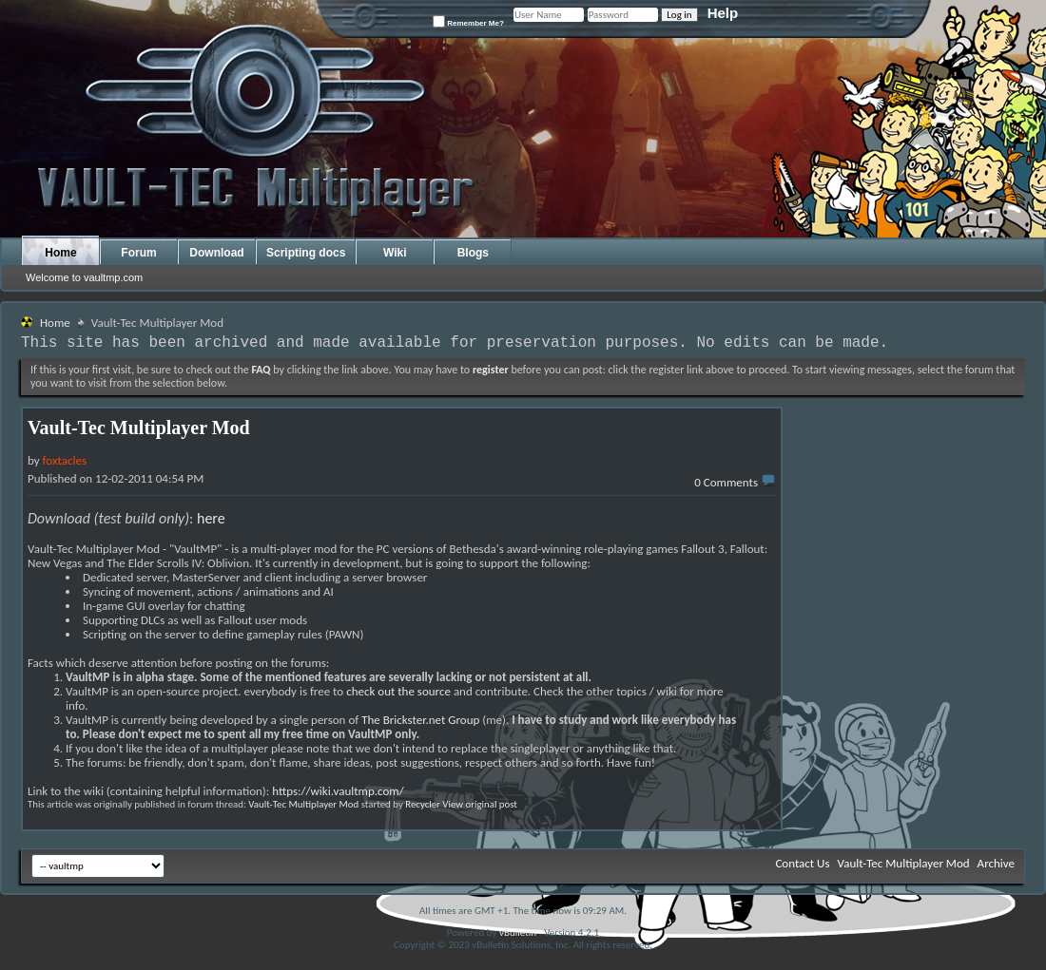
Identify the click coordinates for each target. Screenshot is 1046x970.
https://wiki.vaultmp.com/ (338, 791)
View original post (479, 804)
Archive (996, 863)
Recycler (422, 804)
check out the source (398, 691)
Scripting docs (305, 252)
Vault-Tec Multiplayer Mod (303, 804)
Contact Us (802, 863)
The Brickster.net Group (420, 720)
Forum (138, 252)
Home (60, 252)
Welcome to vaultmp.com (84, 277)
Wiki (395, 252)
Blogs (473, 252)
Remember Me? (468, 21)
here (211, 518)
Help (723, 13)
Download (216, 252)
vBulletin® (520, 932)
